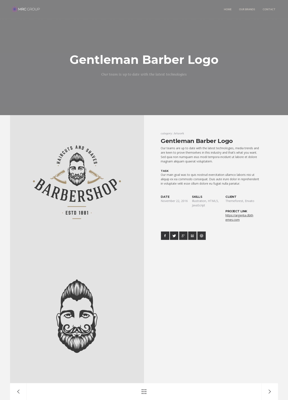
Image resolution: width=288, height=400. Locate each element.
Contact (269, 9)
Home (227, 9)
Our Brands (247, 9)
